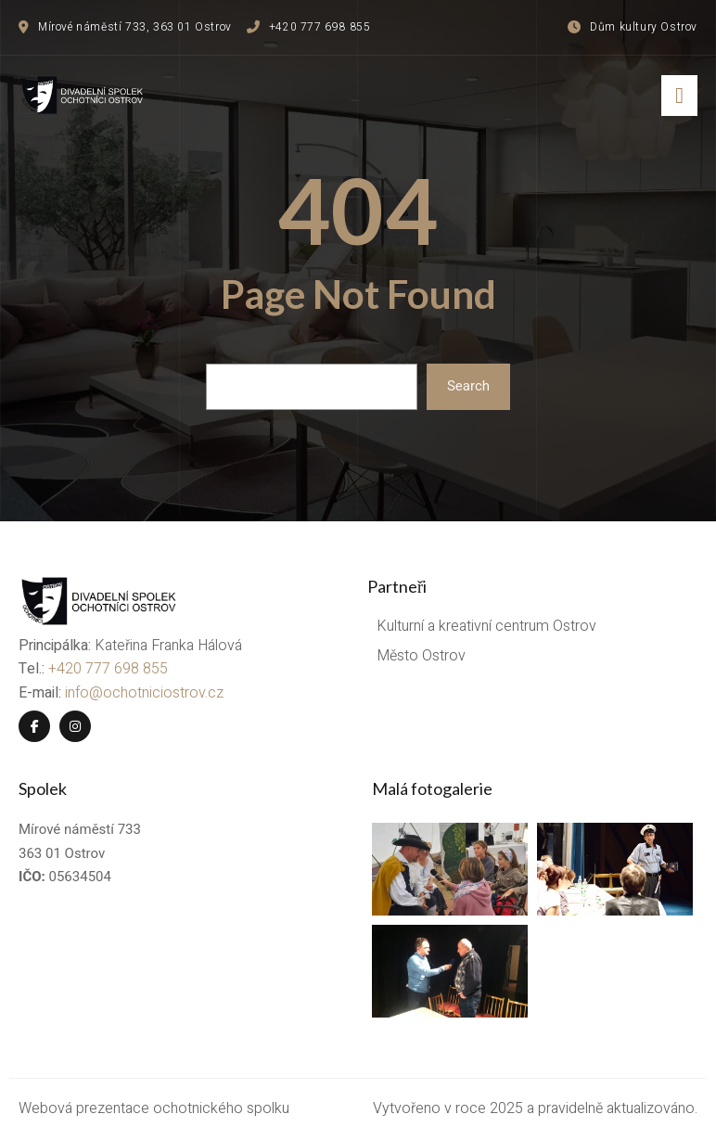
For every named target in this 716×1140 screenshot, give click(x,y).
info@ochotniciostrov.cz (144, 693)
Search (468, 386)
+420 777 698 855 (108, 669)
